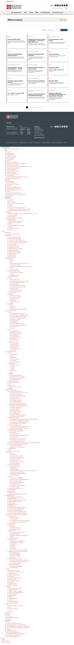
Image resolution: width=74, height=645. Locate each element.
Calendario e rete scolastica (16, 456)
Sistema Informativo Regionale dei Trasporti (18, 514)
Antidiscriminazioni (15, 359)
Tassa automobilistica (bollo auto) (16, 606)
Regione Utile (7, 180)
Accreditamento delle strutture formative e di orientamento (23, 471)
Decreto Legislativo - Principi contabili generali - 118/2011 (15, 68)
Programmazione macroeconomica (16, 221)
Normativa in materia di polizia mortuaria (15, 81)
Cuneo (21, 133)
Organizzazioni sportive (16, 333)
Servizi (31, 12)
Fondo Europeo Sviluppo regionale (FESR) (17, 405)
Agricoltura (9, 235)
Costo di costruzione (54, 54)
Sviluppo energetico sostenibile (15, 592)
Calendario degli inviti (15, 409)
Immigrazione (14, 361)
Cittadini (8, 615)
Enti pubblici (9, 617)
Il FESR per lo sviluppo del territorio (14, 636)
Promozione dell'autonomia (17, 375)
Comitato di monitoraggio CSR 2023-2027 (20, 421)
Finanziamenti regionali (16, 530)
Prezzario (13, 527)
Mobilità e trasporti (10, 496)
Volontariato (13, 547)
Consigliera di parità (15, 487)
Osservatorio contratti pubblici (13, 187)
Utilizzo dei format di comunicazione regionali (16, 194)
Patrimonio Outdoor (15, 302)
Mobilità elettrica (12, 506)
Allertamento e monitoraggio (17, 543)
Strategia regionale (15, 331)
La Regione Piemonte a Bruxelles (13, 168)
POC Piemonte (14, 437)
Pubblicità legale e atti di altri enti (13, 190)
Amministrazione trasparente (13, 174)
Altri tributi (11, 612)
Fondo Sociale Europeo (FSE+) (15, 391)
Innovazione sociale (15, 365)
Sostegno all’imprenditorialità (17, 483)
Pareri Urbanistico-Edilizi (14, 39)
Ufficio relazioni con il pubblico (13, 184)
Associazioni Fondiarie (15, 296)
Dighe (12, 537)
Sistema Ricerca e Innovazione (15, 589)
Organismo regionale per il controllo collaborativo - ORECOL (19, 166)
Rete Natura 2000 (14, 275)
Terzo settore (13, 371)
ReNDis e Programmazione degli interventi (20, 536)
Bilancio (10, 224)
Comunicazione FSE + (15, 397)
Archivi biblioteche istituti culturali (18, 313)
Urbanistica (13, 306)
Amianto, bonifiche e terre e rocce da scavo (20, 263)
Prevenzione (11, 577)
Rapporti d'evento (14, 518)
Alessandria (22, 129)
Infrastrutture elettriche (16, 528)
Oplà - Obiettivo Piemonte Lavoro (14, 633)
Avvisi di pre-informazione (16, 394)
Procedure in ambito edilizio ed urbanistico (20, 561)
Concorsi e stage (10, 175)
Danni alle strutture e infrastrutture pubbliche (20, 521)
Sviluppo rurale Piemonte (14, 418)
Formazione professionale (14, 465)
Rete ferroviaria (12, 503)
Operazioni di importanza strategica (18, 396)
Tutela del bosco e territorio (16, 290)
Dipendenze (11, 583)
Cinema (12, 328)
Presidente (9, 152)
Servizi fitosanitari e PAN (14, 246)
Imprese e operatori (15, 284)
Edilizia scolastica (12, 490)
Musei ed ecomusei (15, 322)
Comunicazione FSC (15, 434)
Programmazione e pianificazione (18, 542)
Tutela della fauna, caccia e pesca (15, 249)
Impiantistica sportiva (15, 337)
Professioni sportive (15, 340)
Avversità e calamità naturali (15, 238)
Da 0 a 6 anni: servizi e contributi (18, 458)
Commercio (11, 600)
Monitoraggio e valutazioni (16, 400)
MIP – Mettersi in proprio (16, 481)
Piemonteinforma (10, 159)
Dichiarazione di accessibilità (11, 142)
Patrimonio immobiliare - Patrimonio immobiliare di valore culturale (23, 213)
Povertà (12, 366)
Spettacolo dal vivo (15, 327)
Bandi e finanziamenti (11, 183)
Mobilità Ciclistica (12, 499)
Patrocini (8, 191)
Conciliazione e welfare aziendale (16, 489)
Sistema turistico (14, 344)
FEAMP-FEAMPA (12, 256)
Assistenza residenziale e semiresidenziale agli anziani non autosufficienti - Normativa (57, 95)
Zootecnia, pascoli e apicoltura (15, 252)
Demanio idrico (12, 524)
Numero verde (37, 128)
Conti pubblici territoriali (14, 228)
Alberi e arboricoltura (15, 280)
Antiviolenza (13, 358)
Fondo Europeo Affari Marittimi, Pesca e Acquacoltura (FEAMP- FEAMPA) (24, 443)
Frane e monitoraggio (15, 556)
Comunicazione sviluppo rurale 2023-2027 (20, 422)
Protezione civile (12, 540)
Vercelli (28, 133)
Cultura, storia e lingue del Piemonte (18, 318)
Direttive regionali (14, 475)
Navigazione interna (13, 505)
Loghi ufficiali (37, 142)
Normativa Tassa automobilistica (36, 81)
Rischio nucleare (14, 269)
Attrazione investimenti (14, 594)
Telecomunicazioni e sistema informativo (19, 550)
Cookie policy (30, 142)
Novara (28, 129)
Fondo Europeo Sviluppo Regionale (16, 593)
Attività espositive (14, 321)
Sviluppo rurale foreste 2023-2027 (18, 287)
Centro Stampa (12, 216)
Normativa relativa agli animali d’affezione (36, 54)
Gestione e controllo (15, 399)
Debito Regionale (12, 219)
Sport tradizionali (14, 336)
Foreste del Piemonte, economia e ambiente (20, 281)
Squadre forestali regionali (16, 567)
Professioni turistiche (15, 346)
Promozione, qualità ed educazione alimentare (18, 241)
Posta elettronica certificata (56, 142)
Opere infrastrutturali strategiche (15, 511)
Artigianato (11, 597)
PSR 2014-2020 (14, 288)
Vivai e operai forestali (15, 291)
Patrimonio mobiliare (13, 215)
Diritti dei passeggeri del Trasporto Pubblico (18, 500)
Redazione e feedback (46, 142)
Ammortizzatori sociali (15, 484)
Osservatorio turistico (15, 349)
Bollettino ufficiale (10, 181)
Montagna (11, 294)
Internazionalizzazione (13, 602)
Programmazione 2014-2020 (17, 416)
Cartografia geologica (15, 553)
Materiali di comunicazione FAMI (18, 447)
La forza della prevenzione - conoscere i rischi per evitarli (18, 627)
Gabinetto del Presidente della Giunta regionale (16, 163)
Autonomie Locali (10, 199)
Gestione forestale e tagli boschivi (18, 283)
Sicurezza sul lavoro (13, 580)
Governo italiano (9, 1)
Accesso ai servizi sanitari (14, 571)
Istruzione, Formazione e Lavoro (13, 452)
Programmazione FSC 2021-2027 (18, 439)
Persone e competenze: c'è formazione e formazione (17, 628)
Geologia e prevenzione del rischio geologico (18, 552)
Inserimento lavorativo (15, 380)
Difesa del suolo (12, 531)
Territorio (11, 305)
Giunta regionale (10, 153)
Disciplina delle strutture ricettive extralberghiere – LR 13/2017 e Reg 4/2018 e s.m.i (36, 41)
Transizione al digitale (13, 603)
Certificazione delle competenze (17, 472)
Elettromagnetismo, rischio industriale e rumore (21, 266)
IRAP (10, 608)
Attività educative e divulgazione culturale (19, 315)
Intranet (65, 142)
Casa (10, 384)
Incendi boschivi (14, 544)
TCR (9, 611)
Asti (21, 131)
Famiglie (12, 368)
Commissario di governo (14, 539)
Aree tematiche (7, 233)
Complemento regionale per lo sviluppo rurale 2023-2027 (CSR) (24, 419)
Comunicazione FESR (15, 414)
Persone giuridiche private (14, 383)
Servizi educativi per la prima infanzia (56, 40)
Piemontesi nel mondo (15, 319)
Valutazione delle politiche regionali (16, 225)
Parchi (12, 274)
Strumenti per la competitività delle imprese (20, 480)
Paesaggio (11, 303)
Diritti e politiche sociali (11, 352)
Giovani (12, 356)
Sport (10, 330)
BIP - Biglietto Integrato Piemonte (16, 497)
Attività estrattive (12, 596)
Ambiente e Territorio (11, 258)
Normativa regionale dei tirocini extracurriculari (36, 68)
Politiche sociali (12, 363)
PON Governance (12, 449)
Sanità (8, 569)
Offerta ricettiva (14, 347)
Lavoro (10, 477)
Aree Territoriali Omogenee (12, 637)
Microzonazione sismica (16, 564)
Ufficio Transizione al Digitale (13, 165)
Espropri (10, 205)
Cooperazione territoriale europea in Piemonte (20, 427)
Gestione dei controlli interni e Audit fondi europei (17, 177)
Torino (28, 131)
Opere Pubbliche (12, 525)
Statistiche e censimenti (14, 247)
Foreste (10, 278)
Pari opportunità (14, 355)
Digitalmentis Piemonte (11, 631)
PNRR (36, 12)
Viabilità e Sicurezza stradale (15, 502)
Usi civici (10, 206)
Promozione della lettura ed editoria (18, 325)
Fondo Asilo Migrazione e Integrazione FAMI (18, 444)
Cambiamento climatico (14, 277)
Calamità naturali (12, 516)
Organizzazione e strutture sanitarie (16, 572)
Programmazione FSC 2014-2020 (18, 440)
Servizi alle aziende (13, 244)
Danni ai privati (14, 519)
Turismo (10, 341)
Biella (21, 132)
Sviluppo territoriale (13, 590)
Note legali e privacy (22, 142)
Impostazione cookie (39, 137)
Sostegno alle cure (12, 574)
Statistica (11, 230)
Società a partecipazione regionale (14, 178)
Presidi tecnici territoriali (14, 565)
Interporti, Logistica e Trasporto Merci (16, 509)
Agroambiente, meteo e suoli (15, 237)
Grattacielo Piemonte (11, 172)
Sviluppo (8, 587)
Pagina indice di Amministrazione (11, 149)
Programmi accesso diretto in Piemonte (19, 428)
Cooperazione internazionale (15, 387)
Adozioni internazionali (13, 381)
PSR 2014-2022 (12, 255)
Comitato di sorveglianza (16, 402)
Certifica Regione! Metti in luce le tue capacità (16, 634)
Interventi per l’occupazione (16, 478)
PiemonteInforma (45, 12)
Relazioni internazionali (11, 169)
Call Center (9, 185)
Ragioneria (11, 227)
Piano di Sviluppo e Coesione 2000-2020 (19, 436)
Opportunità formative (15, 466)
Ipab (12, 372)
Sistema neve (14, 338)
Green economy (12, 293)
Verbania (29, 132)
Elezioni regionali (12, 202)
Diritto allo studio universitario (17, 462)
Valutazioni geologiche (15, 555)
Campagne (9, 630)
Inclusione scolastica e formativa (18, 378)
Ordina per (44, 30)
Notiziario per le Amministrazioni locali (17, 208)
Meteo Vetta (13, 300)
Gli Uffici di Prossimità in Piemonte (14, 624)
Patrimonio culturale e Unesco (17, 324)
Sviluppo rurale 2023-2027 (14, 253)
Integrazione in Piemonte (16, 446)
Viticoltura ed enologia (13, 250)
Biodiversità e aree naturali (14, 271)
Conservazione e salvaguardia (17, 272)
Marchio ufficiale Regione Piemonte (14, 193)
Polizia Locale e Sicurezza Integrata (16, 203)
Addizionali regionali (13, 609)
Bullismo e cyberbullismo (16, 459)
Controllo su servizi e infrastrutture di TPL (17, 512)
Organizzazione (7, 160)
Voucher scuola (14, 455)
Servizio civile (11, 386)
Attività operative (14, 568)
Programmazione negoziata (14, 222)
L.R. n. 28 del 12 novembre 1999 (16, 93)
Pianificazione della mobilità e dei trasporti (17, 508)
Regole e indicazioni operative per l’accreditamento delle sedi (36, 94)
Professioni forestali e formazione (18, 285)
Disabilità (11, 374)
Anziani (12, 369)
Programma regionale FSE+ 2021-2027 (19, 393)
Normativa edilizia (53, 81)
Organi (5, 150)
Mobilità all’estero (14, 469)
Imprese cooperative (13, 599)
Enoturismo (13, 350)
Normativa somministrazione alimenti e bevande (15, 54)
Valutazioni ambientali (15, 265)
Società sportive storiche (16, 334)
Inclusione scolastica (15, 464)
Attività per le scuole (15, 461)
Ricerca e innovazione (13, 586)
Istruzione (11, 453)
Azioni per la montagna (16, 297)
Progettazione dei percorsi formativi (18, 474)
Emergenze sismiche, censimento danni (19, 522)
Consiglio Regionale (11, 155)
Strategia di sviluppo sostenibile (13, 234)
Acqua (12, 260)
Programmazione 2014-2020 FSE (18, 403)
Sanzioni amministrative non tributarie (15, 188)
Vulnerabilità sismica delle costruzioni (19, 562)
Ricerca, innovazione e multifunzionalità (17, 243)
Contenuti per (7, 614)
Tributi (8, 605)
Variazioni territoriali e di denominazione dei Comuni (20, 210)
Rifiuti (12, 268)
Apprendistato (14, 468)
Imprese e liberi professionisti (13, 618)
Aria (12, 262)
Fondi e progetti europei (12, 390)
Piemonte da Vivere (57, 12)
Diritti (10, 353)
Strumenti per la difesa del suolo (17, 533)
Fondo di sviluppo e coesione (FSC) (16, 431)
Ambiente (11, 259)
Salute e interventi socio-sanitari (18, 377)
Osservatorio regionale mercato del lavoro (17, 494)
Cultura (10, 312)
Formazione (13, 549)
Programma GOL (12, 493)
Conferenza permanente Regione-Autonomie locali (19, 209)
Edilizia (12, 308)
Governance (13, 433)
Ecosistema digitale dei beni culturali (18, 316)
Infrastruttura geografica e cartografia (19, 309)
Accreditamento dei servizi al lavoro (18, 486)
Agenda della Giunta (11, 157)
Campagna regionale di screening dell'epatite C (16, 625)
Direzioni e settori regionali (12, 162)
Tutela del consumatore (16, 362)
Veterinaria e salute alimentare (15, 578)
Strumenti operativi (13, 584)
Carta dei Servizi (10, 196)
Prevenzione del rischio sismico (15, 559)
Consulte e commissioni (12, 156)
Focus (8, 622)
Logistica (13, 546)
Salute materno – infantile (14, 581)
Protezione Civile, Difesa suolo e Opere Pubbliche (17, 515)
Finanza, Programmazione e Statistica (14, 218)
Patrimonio (9, 212)
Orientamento (12, 491)
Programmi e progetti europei (15, 425)
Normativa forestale (54, 67)
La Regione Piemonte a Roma (13, 171)
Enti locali (11, 200)
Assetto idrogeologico (15, 534)
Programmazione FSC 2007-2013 (18, 441)
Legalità (10, 388)
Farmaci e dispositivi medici (14, 575)
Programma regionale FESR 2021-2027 (19, 406)
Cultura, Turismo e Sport (12, 311)
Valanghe (13, 558)
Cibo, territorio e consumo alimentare (16, 240)
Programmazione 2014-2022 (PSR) (18, 424)
